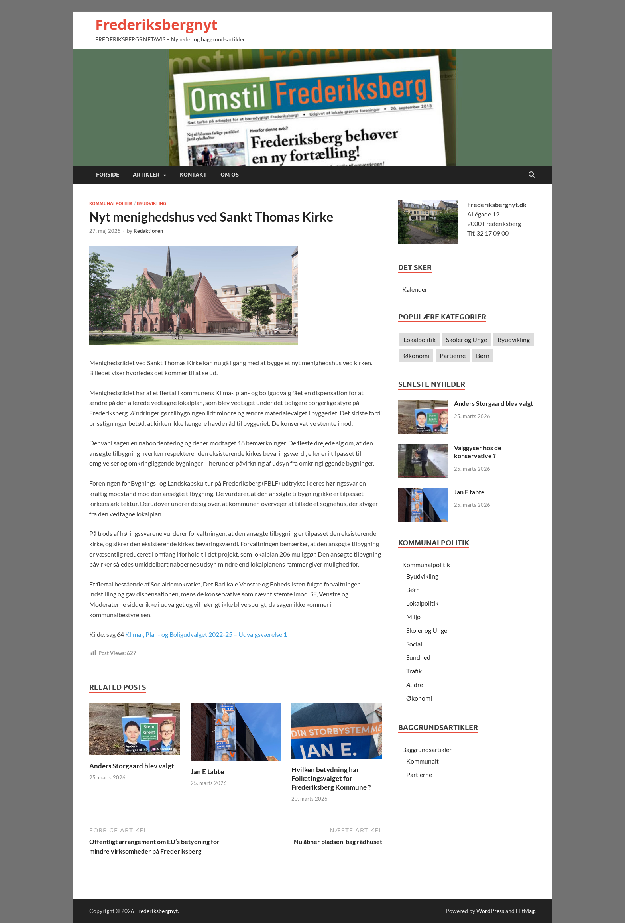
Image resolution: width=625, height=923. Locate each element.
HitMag (525, 910)
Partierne (453, 355)
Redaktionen (148, 231)
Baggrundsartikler (427, 749)
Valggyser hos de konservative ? (477, 452)
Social (414, 643)
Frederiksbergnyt (156, 24)
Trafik (414, 671)
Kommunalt (422, 761)
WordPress (490, 910)
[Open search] (532, 175)
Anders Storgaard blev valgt (131, 766)
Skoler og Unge (466, 339)
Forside (107, 174)
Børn (482, 355)
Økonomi (416, 355)
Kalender (414, 289)
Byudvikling (151, 203)
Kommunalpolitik (111, 203)
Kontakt (193, 174)
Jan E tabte (207, 772)
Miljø (413, 616)
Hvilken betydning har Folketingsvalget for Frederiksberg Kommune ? (331, 778)
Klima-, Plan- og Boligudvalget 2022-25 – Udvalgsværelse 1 (206, 634)
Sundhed (418, 657)
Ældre (414, 684)
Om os (229, 174)
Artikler (146, 174)
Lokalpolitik (419, 339)
